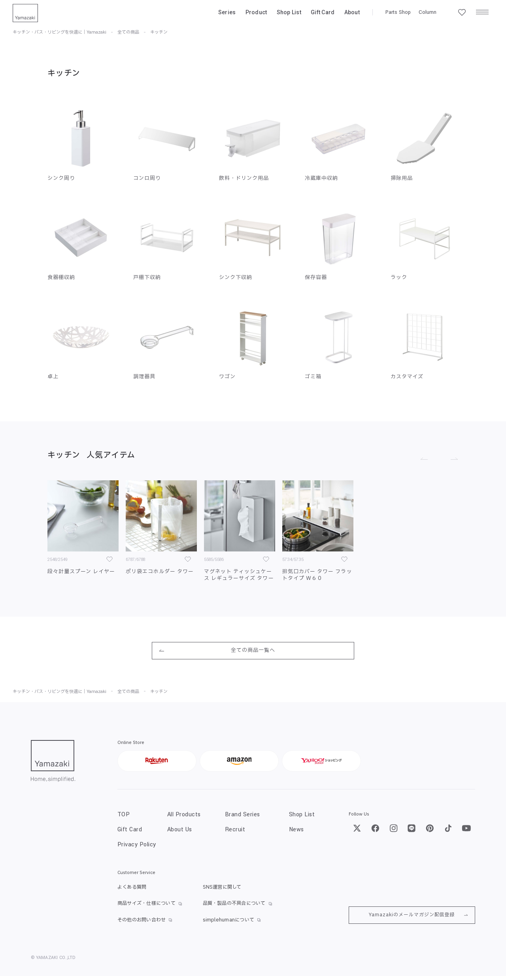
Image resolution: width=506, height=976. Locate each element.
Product (256, 12)
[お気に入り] (109, 559)
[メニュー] (482, 12)
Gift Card (323, 12)
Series (227, 12)
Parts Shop (398, 12)
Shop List (289, 12)
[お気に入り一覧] (461, 12)
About (352, 12)
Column (427, 12)
